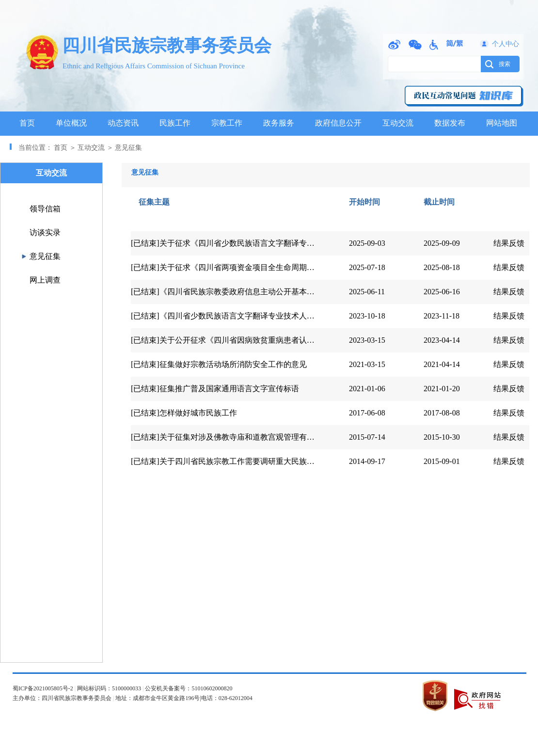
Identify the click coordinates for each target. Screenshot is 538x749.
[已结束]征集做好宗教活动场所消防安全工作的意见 (219, 364)
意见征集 (45, 256)
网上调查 (45, 280)
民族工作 (174, 123)
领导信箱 (45, 209)
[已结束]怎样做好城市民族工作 (184, 413)
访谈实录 (45, 232)
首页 (27, 123)
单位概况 (71, 123)
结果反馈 (508, 243)
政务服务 (278, 123)
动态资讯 (123, 123)
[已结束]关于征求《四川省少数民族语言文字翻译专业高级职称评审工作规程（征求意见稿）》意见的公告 (312, 243)
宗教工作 (226, 123)
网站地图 (501, 123)
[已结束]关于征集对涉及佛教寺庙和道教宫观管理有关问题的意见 (242, 437)
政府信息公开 (338, 123)
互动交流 (397, 123)
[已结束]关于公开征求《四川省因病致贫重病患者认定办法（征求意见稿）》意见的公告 (281, 340)
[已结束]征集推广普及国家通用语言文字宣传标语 (215, 388)
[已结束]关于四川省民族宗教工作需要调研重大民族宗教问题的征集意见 (254, 461)
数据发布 (449, 123)
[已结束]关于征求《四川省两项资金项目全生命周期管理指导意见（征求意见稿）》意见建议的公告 (300, 267)
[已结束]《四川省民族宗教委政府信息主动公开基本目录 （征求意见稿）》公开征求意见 (282, 291)
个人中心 (505, 44)
